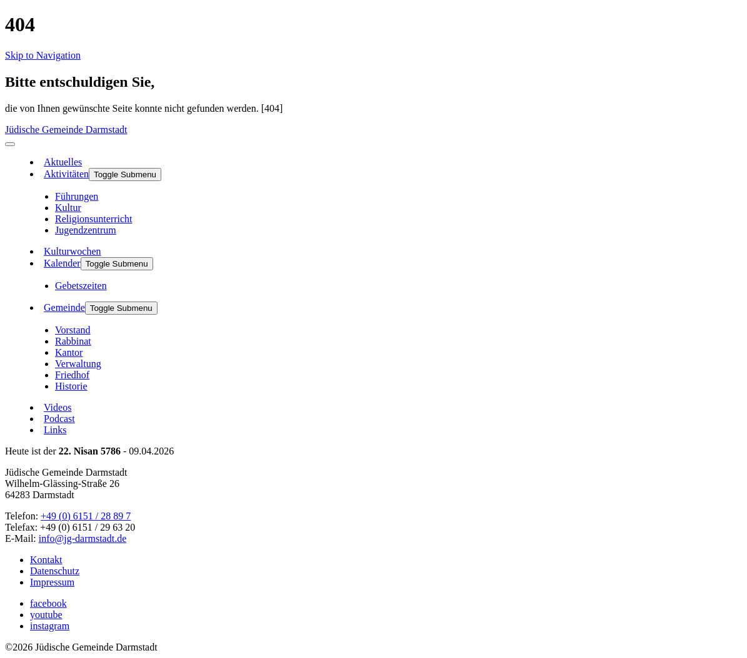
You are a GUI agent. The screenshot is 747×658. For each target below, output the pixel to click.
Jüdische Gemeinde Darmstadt (66, 129)
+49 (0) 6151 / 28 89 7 (86, 516)
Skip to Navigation (43, 55)
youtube (46, 614)
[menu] (10, 144)
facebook (48, 603)
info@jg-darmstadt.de (82, 538)
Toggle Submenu (125, 174)
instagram (49, 626)
